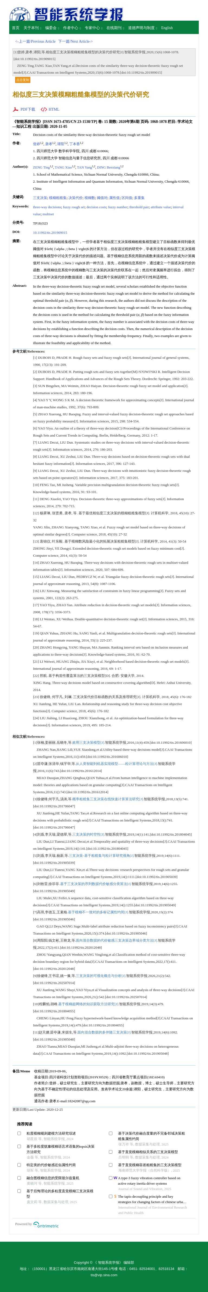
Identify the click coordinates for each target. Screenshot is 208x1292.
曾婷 (36, 144)
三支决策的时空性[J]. (88, 834)
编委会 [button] (52, 28)
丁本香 (74, 144)
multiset (48, 214)
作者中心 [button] (72, 28)
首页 (16, 28)
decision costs (96, 207)
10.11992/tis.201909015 (50, 233)
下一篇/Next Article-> (75, 41)
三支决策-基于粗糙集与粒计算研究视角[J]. (101, 856)
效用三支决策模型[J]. (88, 742)
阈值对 (102, 198)
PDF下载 (28, 109)
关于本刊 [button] (32, 28)
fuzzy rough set (73, 207)
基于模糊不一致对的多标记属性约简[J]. (98, 912)
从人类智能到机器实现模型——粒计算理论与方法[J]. (117, 764)
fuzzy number (118, 207)
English (167, 28)
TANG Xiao (63, 167)
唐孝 (48, 144)
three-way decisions (47, 207)
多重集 (139, 198)
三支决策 (40, 198)
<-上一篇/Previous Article (35, 41)
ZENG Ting (41, 167)
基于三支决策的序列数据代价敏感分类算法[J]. (96, 884)
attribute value (161, 207)
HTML (54, 109)
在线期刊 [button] (115, 28)
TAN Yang (84, 167)
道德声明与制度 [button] (142, 28)
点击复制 (22, 80)
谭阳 (60, 144)
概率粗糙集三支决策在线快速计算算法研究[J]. (108, 799)
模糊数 (89, 198)
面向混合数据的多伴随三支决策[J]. (104, 1032)
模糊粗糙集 (58, 198)
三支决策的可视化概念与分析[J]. (101, 976)
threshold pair (139, 207)
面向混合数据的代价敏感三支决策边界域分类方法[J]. (117, 940)
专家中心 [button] (93, 28)
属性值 (114, 198)
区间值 (127, 198)
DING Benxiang (108, 167)
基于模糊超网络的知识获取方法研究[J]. (88, 1004)
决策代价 (76, 198)
